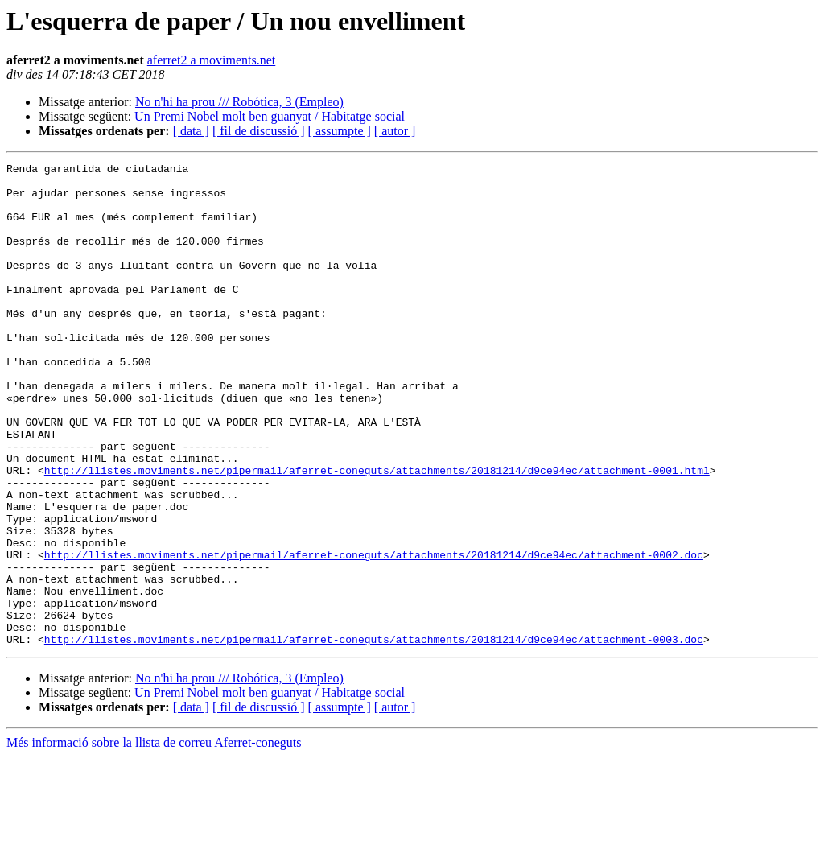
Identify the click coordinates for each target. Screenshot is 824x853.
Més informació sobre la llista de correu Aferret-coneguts (154, 839)
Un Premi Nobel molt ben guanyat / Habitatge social (269, 116)
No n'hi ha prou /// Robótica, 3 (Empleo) (239, 102)
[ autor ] (395, 131)
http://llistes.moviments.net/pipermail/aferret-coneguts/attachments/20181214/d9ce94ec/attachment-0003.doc (373, 735)
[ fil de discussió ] (258, 131)
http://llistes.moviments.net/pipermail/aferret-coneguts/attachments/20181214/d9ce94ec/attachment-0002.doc (373, 634)
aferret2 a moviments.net (211, 60)
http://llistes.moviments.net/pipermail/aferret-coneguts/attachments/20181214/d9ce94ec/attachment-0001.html (377, 532)
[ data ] (191, 131)
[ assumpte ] (339, 131)
